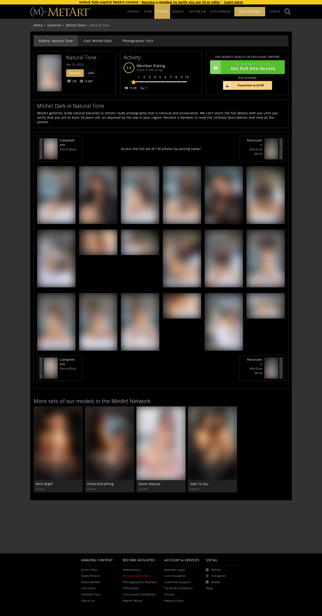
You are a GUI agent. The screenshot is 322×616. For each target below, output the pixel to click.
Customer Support (177, 582)
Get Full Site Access (246, 67)
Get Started (250, 11)
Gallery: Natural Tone (55, 41)
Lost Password (174, 576)
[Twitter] (213, 570)
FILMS (148, 11)
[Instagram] (216, 576)
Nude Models (90, 582)
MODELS (178, 11)
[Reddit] (213, 582)
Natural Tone (81, 57)
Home (38, 25)
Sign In (275, 11)
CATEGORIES (220, 11)
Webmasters (132, 570)
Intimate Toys (91, 594)
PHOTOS (162, 11)
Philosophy (131, 588)
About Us (87, 601)
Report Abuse (132, 601)
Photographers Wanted (139, 582)
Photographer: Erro (138, 41)
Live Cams (88, 588)
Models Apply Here (136, 576)
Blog (209, 588)
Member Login (174, 570)
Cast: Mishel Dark (98, 41)
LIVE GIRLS (197, 11)
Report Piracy (174, 601)
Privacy (169, 594)
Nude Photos (90, 576)
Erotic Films (89, 570)
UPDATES (133, 11)
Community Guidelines (139, 594)
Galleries (54, 25)
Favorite (75, 73)
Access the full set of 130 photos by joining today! (161, 149)
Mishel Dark (75, 25)
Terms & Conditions (178, 588)
